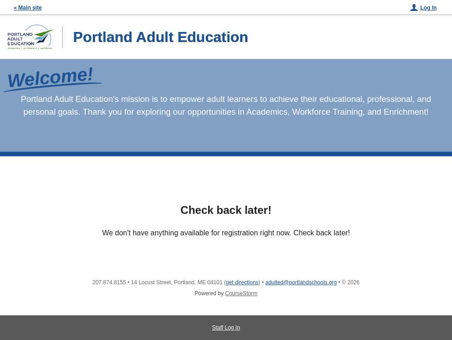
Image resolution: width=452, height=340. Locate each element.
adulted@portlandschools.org (301, 282)
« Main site (28, 8)
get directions (242, 282)
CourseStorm (241, 293)
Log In (428, 8)
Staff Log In (226, 327)
